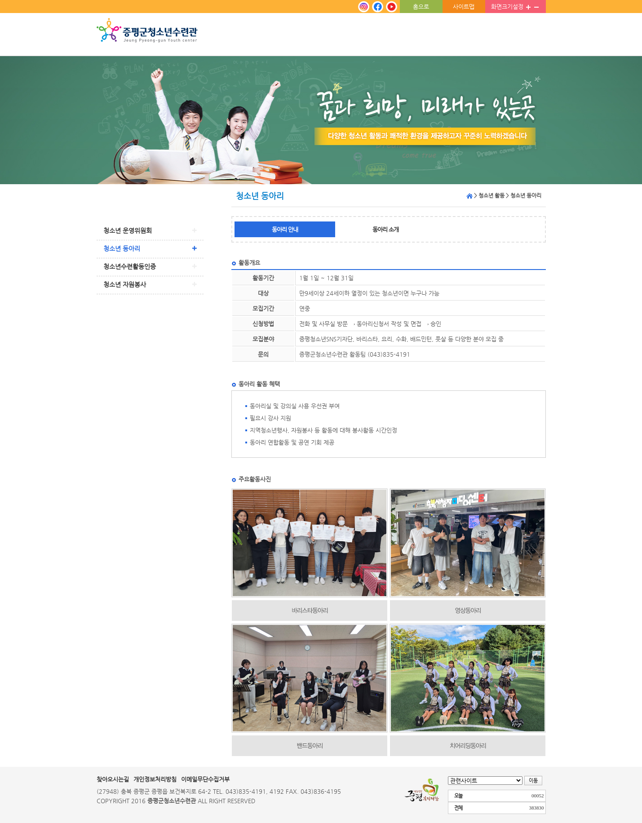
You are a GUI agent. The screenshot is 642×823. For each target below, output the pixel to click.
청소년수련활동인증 (129, 266)
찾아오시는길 (113, 779)
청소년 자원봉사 (124, 284)
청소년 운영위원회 (127, 230)
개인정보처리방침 (155, 779)
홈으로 (421, 6)
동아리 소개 (385, 229)
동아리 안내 (285, 229)
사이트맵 (463, 6)
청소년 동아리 (121, 248)
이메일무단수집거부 (205, 779)
